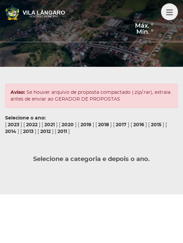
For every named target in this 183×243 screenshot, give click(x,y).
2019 (86, 125)
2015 (156, 125)
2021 (49, 125)
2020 (68, 125)
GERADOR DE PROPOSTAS (88, 99)
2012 (45, 131)
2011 (62, 131)
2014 (10, 131)
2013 (28, 131)
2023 (13, 125)
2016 (138, 125)
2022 (32, 125)
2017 (121, 125)
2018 (103, 125)
